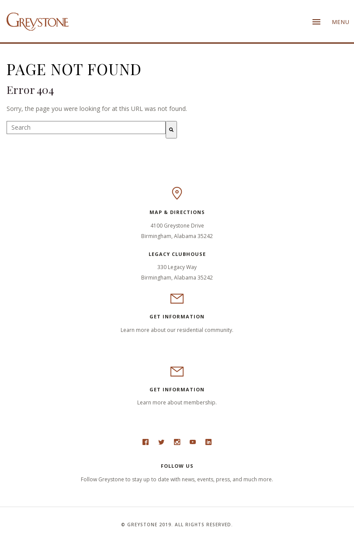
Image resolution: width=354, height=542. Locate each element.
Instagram (177, 444)
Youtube (192, 444)
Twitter (161, 444)
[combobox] (86, 127)
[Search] (171, 129)
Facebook (145, 444)
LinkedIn (208, 444)
